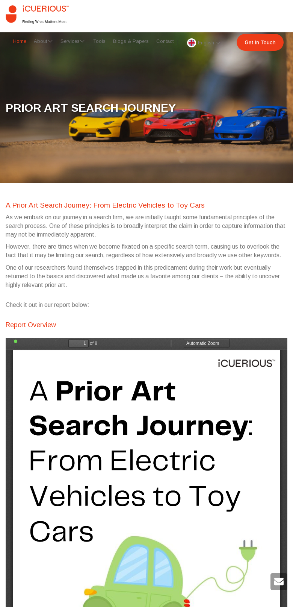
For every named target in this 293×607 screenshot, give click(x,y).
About (40, 41)
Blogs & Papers (131, 41)
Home (19, 41)
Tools (99, 41)
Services (70, 41)
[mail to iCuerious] (279, 584)
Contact (165, 41)
